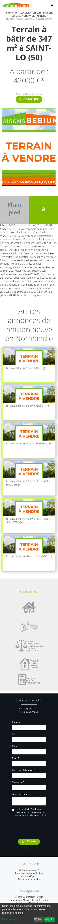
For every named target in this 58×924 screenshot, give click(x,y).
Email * (15, 758)
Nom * (15, 746)
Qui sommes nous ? (29, 870)
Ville (14, 734)
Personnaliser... (9, 919)
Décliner (38, 919)
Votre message (19, 794)
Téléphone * (18, 782)
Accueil (25, 13)
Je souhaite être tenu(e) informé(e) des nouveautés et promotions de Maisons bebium (30, 812)
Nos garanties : (29, 591)
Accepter (49, 919)
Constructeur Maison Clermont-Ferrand (29, 900)
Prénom (16, 722)
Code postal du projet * (23, 770)
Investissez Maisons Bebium (29, 873)
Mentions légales (29, 876)
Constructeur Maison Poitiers (29, 897)
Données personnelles (29, 879)
